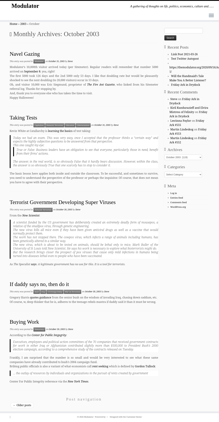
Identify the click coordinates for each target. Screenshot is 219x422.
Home (14, 24)
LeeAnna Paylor (180, 121)
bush (37, 292)
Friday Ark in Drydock (185, 85)
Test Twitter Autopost (185, 59)
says (33, 264)
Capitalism (39, 125)
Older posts (22, 405)
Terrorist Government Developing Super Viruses (63, 202)
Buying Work (24, 322)
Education (70, 125)
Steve (70, 61)
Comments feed (178, 202)
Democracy (39, 329)
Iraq (43, 292)
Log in (173, 193)
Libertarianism (83, 125)
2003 (23, 24)
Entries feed (176, 197)
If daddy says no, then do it (39, 284)
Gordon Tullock (145, 366)
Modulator (25, 7)
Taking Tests (23, 118)
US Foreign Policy (55, 292)
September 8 (32, 71)
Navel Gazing (25, 54)
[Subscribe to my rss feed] (11, 417)
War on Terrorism (72, 292)
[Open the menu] (211, 15)
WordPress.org (178, 206)
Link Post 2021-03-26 (184, 54)
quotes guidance (40, 297)
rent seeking (100, 366)
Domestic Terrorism (54, 125)
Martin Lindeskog (181, 129)
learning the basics (60, 131)
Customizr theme (134, 417)
